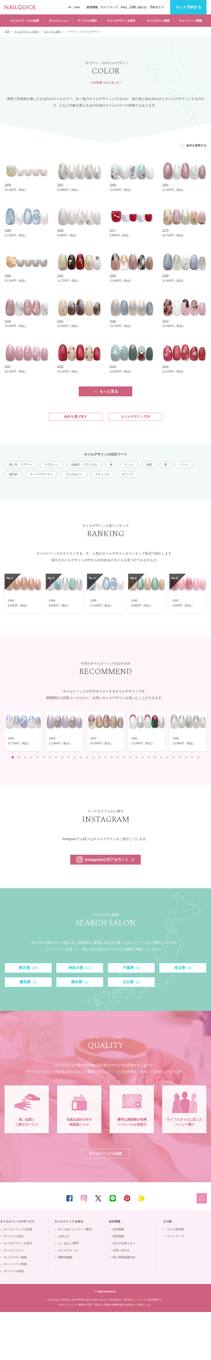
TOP (202, 1246)
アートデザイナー (41, 474)
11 (75, 757)
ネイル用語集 (175, 1277)
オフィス (128, 474)
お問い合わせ (138, 7)
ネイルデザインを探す (121, 20)
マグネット (51, 464)
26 (167, 757)
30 (192, 757)
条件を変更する (196, 145)
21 (136, 757)
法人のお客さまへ (124, 1291)
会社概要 (118, 1277)
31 (198, 757)
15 (99, 757)
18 (118, 757)
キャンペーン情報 (190, 20)
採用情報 (92, 7)
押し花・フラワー (20, 464)
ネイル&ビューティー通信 (75, 1277)
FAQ (124, 7)
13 (87, 757)
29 (186, 757)
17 (112, 757)
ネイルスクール (68, 1298)
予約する (188, 7)
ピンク (129, 464)
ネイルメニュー (59, 20)
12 (81, 757)
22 (143, 757)
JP (69, 7)
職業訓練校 (65, 1305)
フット (183, 464)
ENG (77, 7)
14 (93, 757)
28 (180, 757)
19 (124, 757)
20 (130, 757)
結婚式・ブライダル (84, 464)
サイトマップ (109, 7)
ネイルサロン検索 (158, 20)
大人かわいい (74, 474)
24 (155, 757)
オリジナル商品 (14, 1318)
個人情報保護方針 (124, 1305)
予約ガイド (157, 7)
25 (161, 757)
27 (173, 757)
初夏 (149, 464)
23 (149, 757)
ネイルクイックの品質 (24, 20)
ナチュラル (102, 474)
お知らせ (64, 1284)
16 (105, 757)
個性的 (13, 474)
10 (68, 757)
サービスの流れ (87, 20)
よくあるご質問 (68, 1291)
